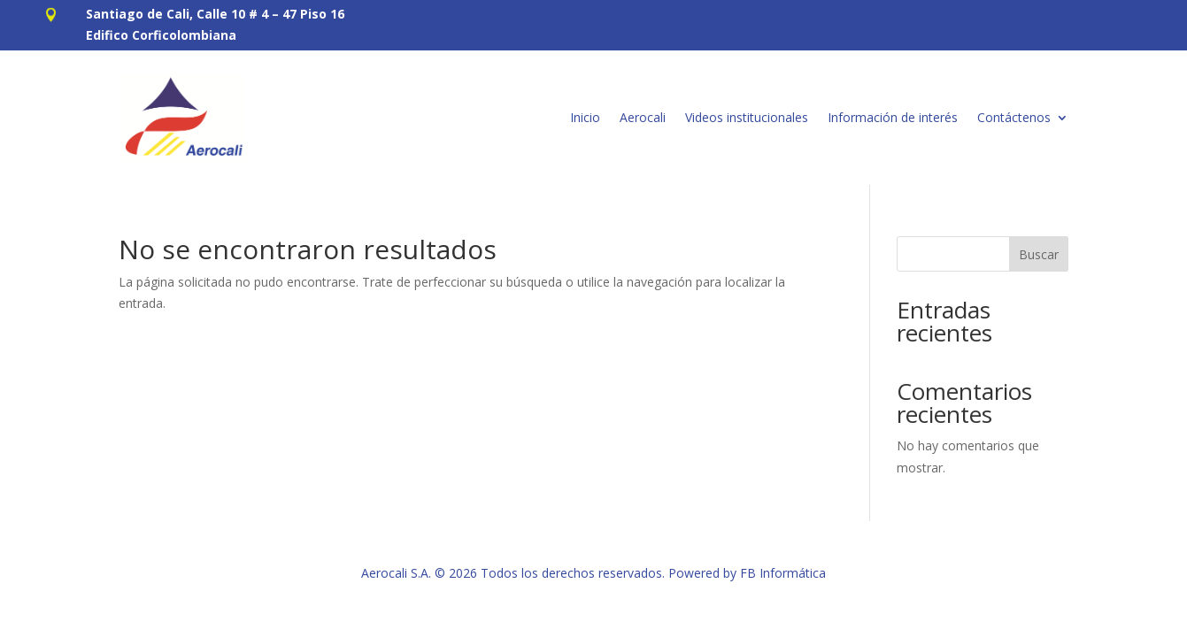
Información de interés (893, 117)
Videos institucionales (746, 117)
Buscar (1039, 254)
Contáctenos (1014, 117)
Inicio (585, 117)
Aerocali (643, 117)
